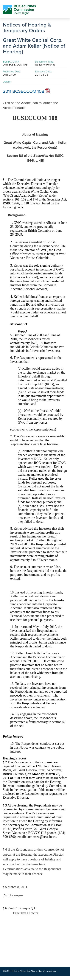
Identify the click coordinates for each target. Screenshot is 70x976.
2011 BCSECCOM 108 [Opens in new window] (26, 91)
